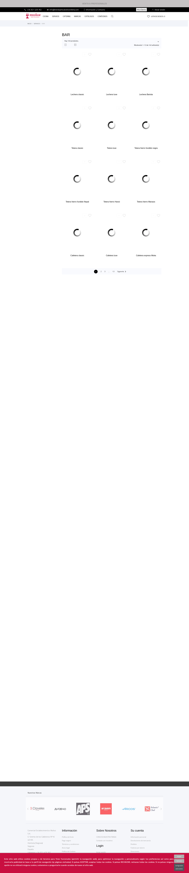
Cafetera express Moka (146, 255)
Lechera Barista (146, 94)
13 (113, 271)
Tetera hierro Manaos (146, 202)
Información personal (138, 837)
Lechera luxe (111, 94)
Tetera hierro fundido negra (146, 148)
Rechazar (179, 861)
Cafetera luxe (111, 255)
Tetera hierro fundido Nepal (77, 202)
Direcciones (135, 851)
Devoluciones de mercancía (141, 840)
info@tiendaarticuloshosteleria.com (64, 9)
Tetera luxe (111, 148)
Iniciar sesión (101, 852)
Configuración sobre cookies (179, 867)
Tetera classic (77, 148)
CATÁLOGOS (89, 16)
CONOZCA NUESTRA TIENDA (106, 837)
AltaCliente (141, 9)
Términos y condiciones (70, 844)
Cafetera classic (77, 255)
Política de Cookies (68, 851)
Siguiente (122, 271)
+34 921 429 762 (34, 9)
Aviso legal (66, 847)
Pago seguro (66, 840)
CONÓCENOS (102, 16)
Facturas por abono (138, 847)
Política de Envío (68, 837)
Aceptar (179, 856)
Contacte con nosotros (104, 840)
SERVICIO (55, 16)
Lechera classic (77, 94)
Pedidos (134, 844)
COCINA (45, 16)
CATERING (67, 16)
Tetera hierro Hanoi (111, 202)
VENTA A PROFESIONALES (94, 3)
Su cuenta (137, 830)
